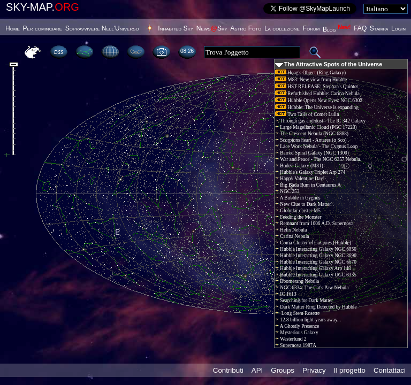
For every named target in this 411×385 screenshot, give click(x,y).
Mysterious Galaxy (296, 332)
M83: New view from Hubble (311, 79)
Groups (282, 370)
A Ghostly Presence (297, 326)
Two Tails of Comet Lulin (307, 114)
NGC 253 (287, 191)
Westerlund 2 (290, 339)
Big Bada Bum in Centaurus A (308, 185)
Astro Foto (245, 28)
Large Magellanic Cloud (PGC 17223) (316, 127)
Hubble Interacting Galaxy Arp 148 (313, 268)
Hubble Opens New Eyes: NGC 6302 (318, 100)
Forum (311, 28)
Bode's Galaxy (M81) (299, 165)
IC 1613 (285, 294)
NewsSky (211, 28)
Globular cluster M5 (298, 210)
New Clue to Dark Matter (303, 204)
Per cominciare (43, 28)
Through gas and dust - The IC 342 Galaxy (320, 121)
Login (398, 28)
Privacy (314, 370)
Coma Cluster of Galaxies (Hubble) (313, 242)
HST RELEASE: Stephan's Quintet (316, 86)
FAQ (360, 28)
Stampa (379, 28)
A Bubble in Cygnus (298, 198)
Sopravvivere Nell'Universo (102, 28)
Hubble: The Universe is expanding (317, 107)
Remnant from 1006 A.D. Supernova (314, 223)
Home (12, 28)
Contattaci (390, 370)
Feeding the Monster (298, 217)
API (257, 370)
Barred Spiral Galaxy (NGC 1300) (312, 153)
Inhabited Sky (175, 28)
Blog (337, 29)
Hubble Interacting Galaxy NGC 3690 (315, 255)
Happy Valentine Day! (300, 178)
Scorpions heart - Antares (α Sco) (311, 140)
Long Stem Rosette (297, 313)
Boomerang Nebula (297, 281)
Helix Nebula (291, 230)
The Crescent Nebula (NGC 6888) (311, 133)
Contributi (228, 370)
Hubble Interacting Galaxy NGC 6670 (315, 262)
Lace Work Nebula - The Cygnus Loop (316, 146)
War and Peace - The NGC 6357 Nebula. (318, 159)
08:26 (187, 51)
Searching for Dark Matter (304, 300)
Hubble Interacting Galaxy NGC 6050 (315, 249)
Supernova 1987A (295, 345)
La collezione (282, 28)
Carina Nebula (292, 236)
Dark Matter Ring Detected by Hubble (316, 307)
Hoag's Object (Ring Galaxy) (310, 72)
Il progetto (350, 370)
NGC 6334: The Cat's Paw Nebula (312, 287)
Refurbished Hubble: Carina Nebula (317, 93)
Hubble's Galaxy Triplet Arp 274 (310, 172)
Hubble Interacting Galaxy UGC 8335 (315, 275)
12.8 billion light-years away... (308, 319)
